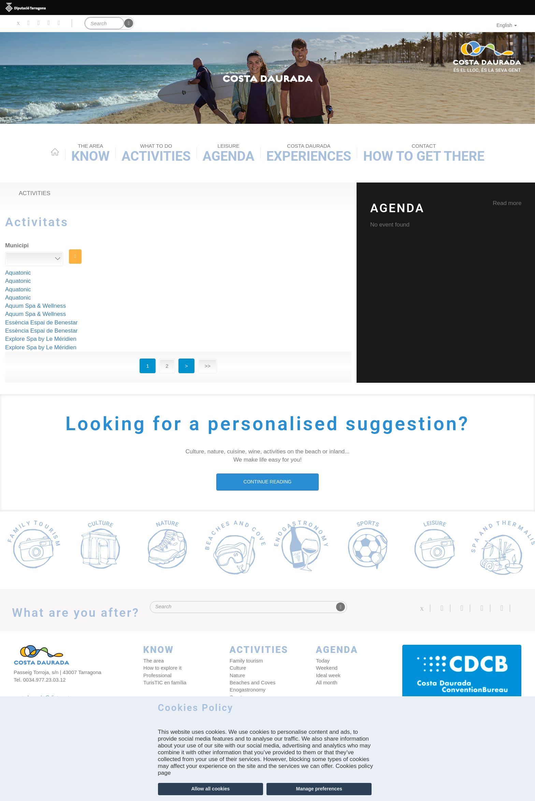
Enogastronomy (247, 690)
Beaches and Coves (252, 682)
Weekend (326, 668)
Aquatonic (18, 273)
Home (54, 152)
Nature (237, 675)
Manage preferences (319, 788)
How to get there (424, 153)
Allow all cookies (210, 788)
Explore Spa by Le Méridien (40, 339)
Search (75, 256)
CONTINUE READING (268, 481)
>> (207, 366)
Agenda (229, 153)
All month (326, 682)
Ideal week (328, 675)
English (506, 25)
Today (322, 661)
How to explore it (162, 668)
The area (153, 661)
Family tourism (246, 661)
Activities (155, 153)
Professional (157, 675)
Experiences (308, 153)
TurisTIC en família (164, 682)
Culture (237, 668)
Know (90, 153)
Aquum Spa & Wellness (35, 306)
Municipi (17, 245)
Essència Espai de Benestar (41, 322)
